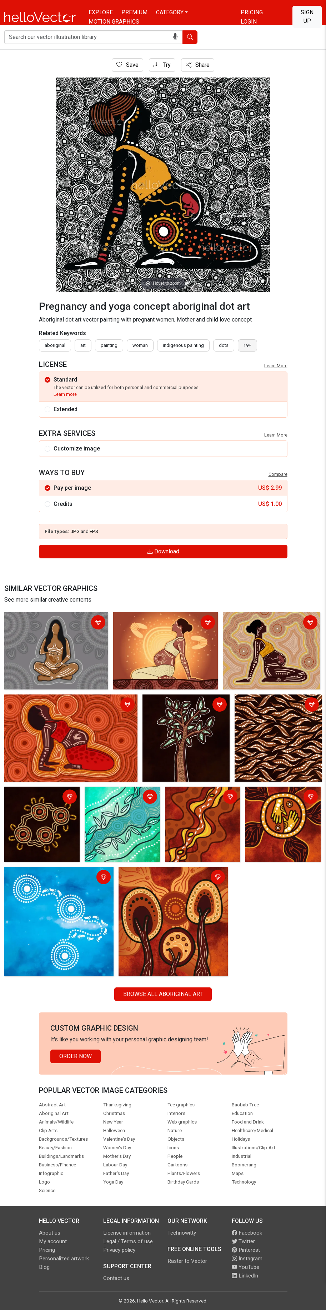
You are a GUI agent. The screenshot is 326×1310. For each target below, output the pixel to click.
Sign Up (307, 16)
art (83, 345)
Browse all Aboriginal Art (163, 994)
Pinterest (246, 1250)
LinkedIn (245, 1275)
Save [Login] (127, 64)
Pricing (252, 12)
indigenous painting (183, 345)
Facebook (247, 1233)
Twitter (243, 1241)
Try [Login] (162, 64)
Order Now (75, 1056)
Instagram (247, 1258)
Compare (278, 474)
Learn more (65, 394)
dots (224, 345)
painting (109, 345)
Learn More (275, 365)
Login (249, 21)
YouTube (245, 1267)
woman (140, 345)
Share (198, 64)
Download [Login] (163, 551)
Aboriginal (55, 345)
